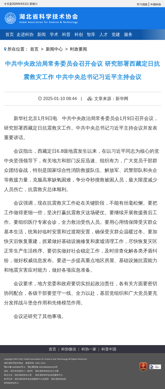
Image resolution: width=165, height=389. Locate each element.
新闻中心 (54, 49)
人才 (103, 34)
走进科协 (25, 34)
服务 (128, 34)
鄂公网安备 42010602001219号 (43, 367)
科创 (79, 34)
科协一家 (88, 349)
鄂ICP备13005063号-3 (14, 367)
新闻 (41, 34)
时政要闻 (78, 49)
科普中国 (108, 349)
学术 (54, 34)
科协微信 (68, 349)
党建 (116, 34)
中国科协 (155, 4)
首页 (9, 34)
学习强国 (142, 4)
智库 (91, 34)
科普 (66, 34)
